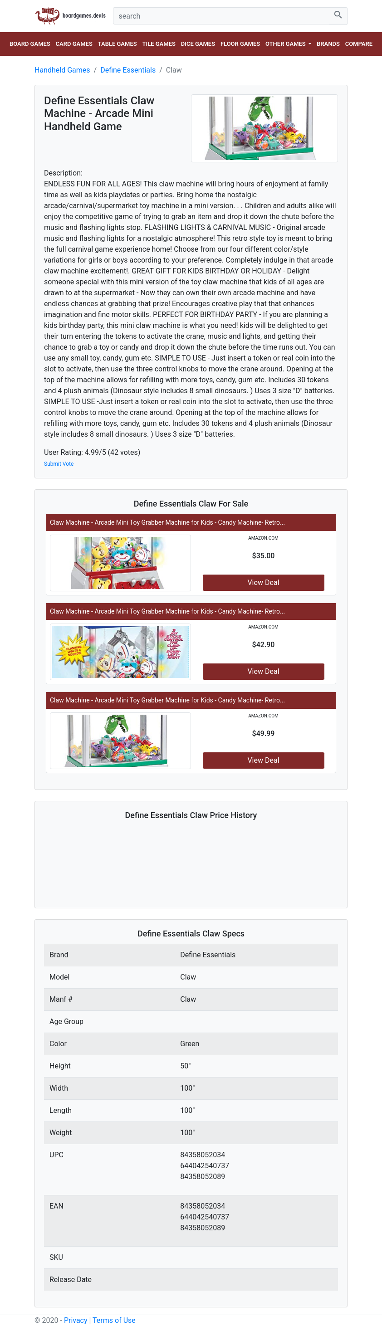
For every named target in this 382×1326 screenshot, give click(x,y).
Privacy (76, 1320)
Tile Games (159, 43)
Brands (328, 43)
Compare (358, 43)
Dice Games (198, 43)
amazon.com (263, 538)
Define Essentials (128, 70)
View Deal (263, 582)
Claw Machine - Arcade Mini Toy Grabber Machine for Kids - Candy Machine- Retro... (167, 522)
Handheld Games (62, 70)
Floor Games (240, 43)
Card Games (74, 43)
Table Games (117, 43)
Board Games (30, 43)
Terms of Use (114, 1320)
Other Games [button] (286, 43)
